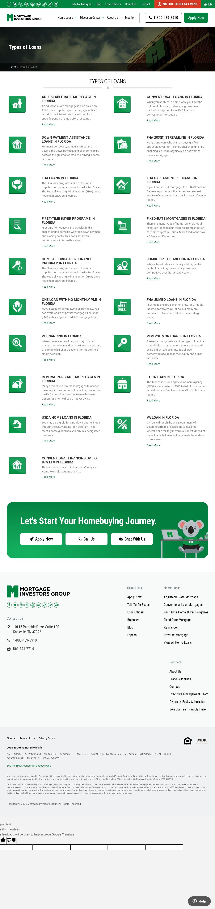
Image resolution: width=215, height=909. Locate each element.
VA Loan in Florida (163, 418)
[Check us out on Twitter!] (15, 4)
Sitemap (11, 738)
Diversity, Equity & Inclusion (187, 702)
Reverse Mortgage (176, 635)
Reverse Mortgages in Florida (174, 336)
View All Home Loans (178, 643)
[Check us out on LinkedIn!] (38, 4)
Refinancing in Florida (62, 336)
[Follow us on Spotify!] (56, 4)
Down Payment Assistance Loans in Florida (66, 139)
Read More (48, 124)
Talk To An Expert (82, 4)
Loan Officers (113, 4)
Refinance (170, 627)
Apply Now (196, 17)
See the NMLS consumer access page (29, 765)
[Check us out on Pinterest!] (26, 4)
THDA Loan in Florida (165, 377)
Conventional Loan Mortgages (183, 605)
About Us (175, 672)
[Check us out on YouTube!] (32, 4)
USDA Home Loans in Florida (67, 418)
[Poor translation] (11, 840)
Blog (98, 4)
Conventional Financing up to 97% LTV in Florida (69, 460)
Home (12, 66)
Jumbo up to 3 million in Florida (176, 259)
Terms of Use (27, 738)
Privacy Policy (47, 738)
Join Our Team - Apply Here (187, 709)
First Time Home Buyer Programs (186, 612)
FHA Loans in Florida (60, 178)
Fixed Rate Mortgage (177, 620)
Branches (130, 4)
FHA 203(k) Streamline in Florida (175, 137)
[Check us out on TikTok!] (44, 4)
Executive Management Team (188, 694)
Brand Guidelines (180, 679)
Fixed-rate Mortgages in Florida (176, 219)
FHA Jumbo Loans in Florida (171, 300)
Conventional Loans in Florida (175, 97)
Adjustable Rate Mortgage (181, 597)
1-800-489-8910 (25, 640)
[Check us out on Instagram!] (20, 4)
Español (129, 17)
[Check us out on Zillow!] (50, 4)
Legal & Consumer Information (25, 747)
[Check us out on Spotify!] (56, 605)
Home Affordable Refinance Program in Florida (67, 261)
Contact (145, 4)
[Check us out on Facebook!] (9, 4)
